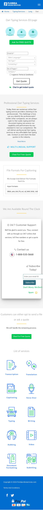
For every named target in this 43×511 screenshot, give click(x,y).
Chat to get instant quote (21, 87)
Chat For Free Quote (21, 154)
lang (30, 11)
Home (5, 11)
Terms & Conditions (26, 75)
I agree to (22, 75)
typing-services (18, 11)
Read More (22, 141)
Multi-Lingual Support (21, 147)
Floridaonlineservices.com (26, 482)
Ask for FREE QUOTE (21, 42)
